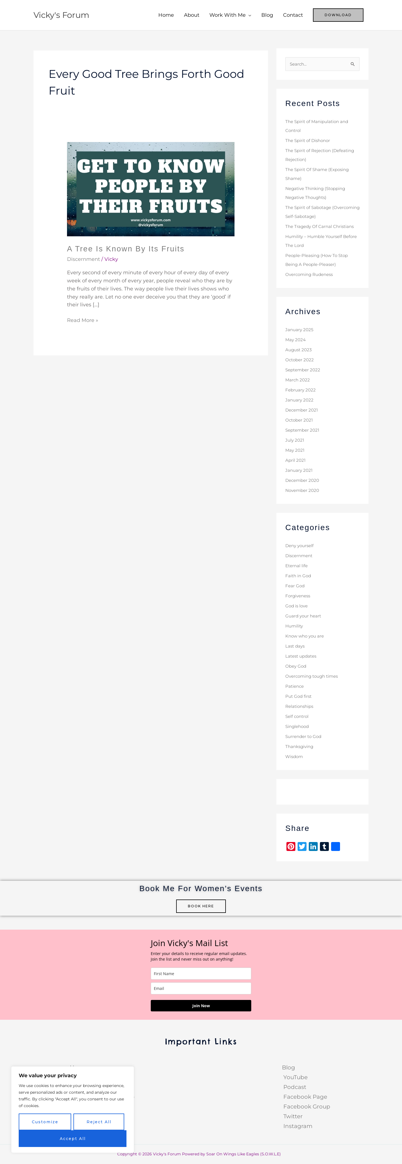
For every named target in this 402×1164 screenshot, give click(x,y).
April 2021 (295, 460)
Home (166, 15)
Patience (295, 686)
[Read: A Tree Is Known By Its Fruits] (150, 189)
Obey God (296, 666)
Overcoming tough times (313, 676)
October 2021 (300, 420)
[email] (201, 988)
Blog (267, 15)
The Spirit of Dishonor (309, 140)
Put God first (299, 696)
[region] (72, 1109)
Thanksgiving (300, 746)
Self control (297, 716)
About (191, 15)
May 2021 (295, 450)
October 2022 (300, 360)
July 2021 (295, 440)
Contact (293, 15)
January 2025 (300, 330)
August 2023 (299, 350)
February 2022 (301, 390)
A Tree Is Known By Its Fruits (127, 248)
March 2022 (298, 380)
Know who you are (306, 636)
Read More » (82, 319)
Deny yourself (300, 546)
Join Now (201, 1005)
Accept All (73, 1138)
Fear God (295, 586)
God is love (297, 606)
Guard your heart (304, 616)
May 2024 (296, 340)
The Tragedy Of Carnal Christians (321, 226)
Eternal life (297, 566)
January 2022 (300, 400)
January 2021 (299, 470)
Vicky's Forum (63, 15)
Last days (295, 646)
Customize (45, 1121)
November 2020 (303, 490)
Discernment (83, 259)
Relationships (300, 706)
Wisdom (294, 756)
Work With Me (227, 15)
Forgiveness (298, 596)
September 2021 (303, 430)
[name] (201, 974)
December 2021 (302, 410)
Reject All (99, 1121)
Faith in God (298, 576)
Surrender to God (304, 736)
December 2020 (303, 480)
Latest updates (302, 656)
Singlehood (298, 726)
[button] (338, 15)
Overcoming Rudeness (311, 274)
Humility (294, 626)
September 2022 (304, 370)
